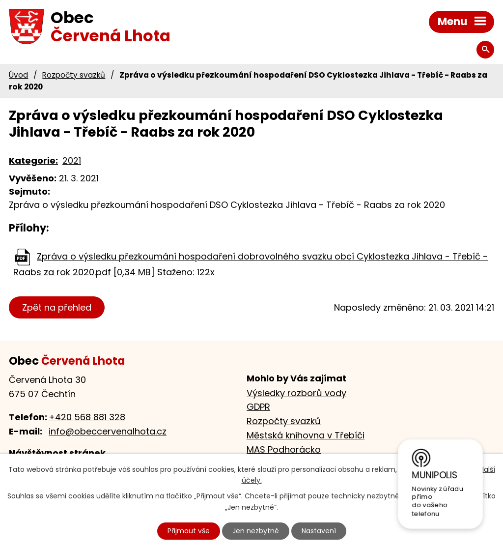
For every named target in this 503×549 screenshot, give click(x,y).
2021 (71, 160)
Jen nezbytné (255, 531)
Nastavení (319, 531)
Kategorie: (33, 160)
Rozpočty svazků (73, 75)
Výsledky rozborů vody (296, 393)
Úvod (18, 75)
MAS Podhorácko (284, 449)
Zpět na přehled (56, 307)
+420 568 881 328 (87, 417)
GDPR (258, 407)
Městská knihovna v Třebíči (305, 435)
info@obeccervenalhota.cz (108, 431)
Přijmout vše (189, 531)
